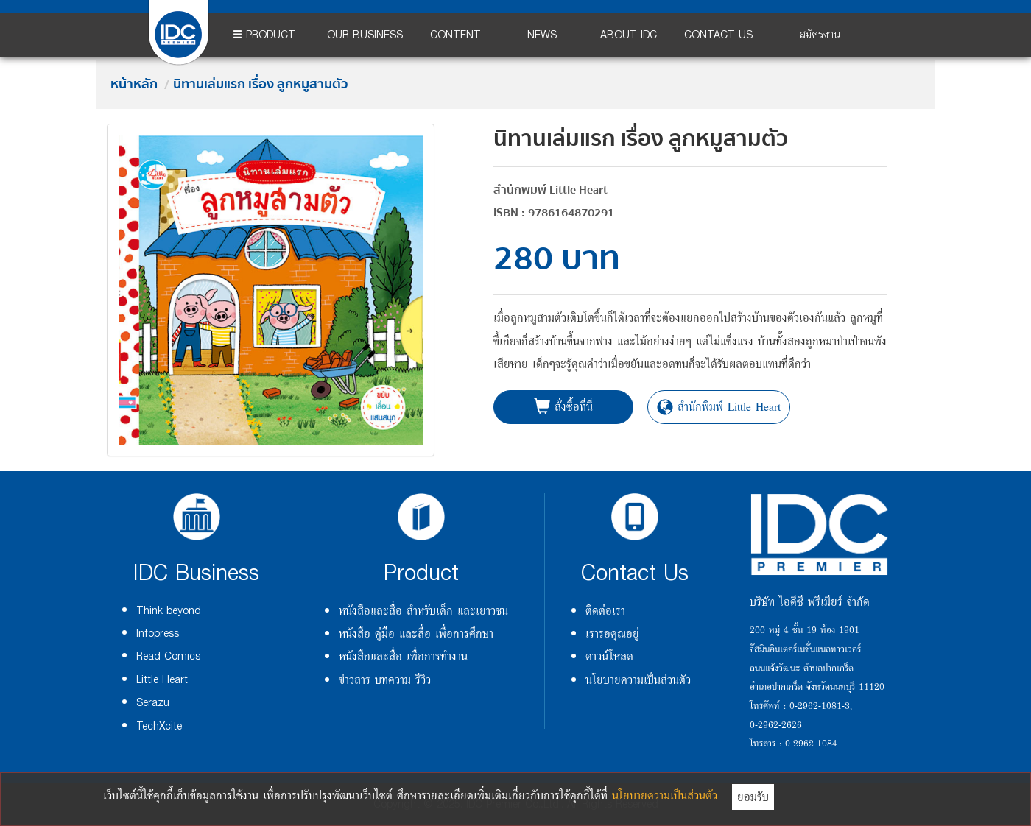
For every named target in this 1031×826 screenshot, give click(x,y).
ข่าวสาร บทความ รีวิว (385, 679)
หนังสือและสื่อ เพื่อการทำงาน (403, 656)
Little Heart (162, 680)
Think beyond (168, 611)
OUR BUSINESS (365, 35)
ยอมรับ (753, 796)
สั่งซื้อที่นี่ (563, 406)
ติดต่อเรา (605, 610)
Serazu (152, 703)
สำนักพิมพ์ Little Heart (719, 406)
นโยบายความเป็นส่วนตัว (638, 679)
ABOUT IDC (628, 35)
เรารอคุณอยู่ (612, 633)
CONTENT (455, 35)
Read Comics (168, 656)
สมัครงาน (820, 35)
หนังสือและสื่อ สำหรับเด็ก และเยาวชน (423, 610)
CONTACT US (718, 35)
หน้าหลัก (134, 84)
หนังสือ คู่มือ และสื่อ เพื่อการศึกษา (416, 633)
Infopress (157, 633)
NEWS (542, 35)
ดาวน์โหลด (609, 656)
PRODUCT (264, 35)
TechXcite (159, 726)
